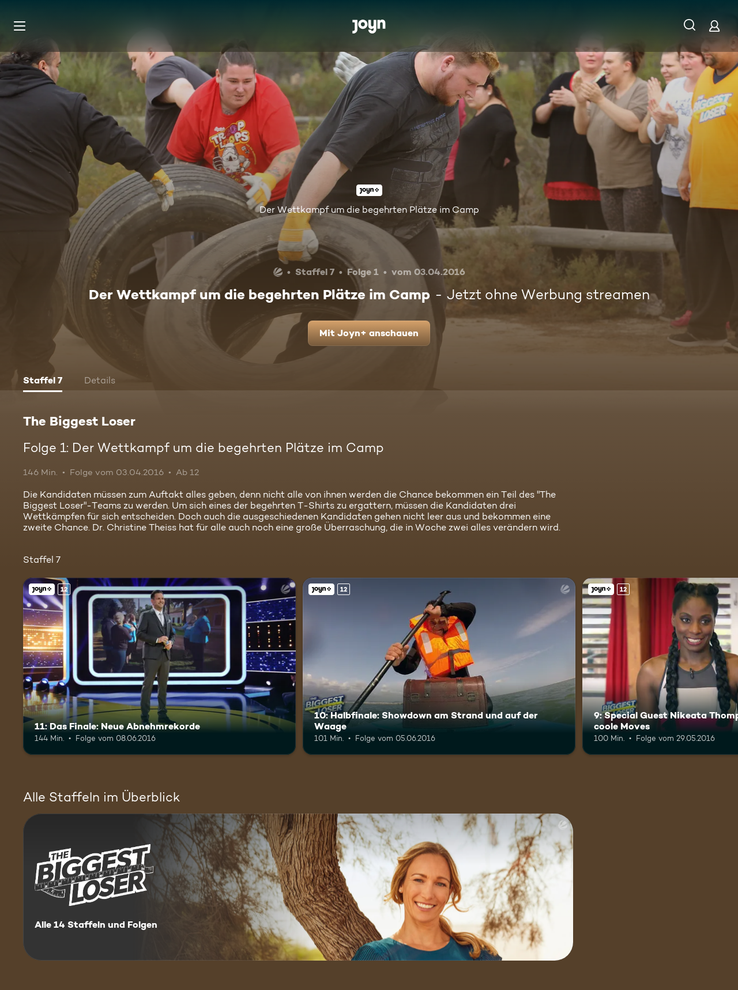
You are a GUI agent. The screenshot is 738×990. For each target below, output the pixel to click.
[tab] (43, 381)
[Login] (714, 26)
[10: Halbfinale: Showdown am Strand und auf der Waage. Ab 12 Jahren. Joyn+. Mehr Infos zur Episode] (439, 666)
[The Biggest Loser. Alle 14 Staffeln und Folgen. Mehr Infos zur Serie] (298, 887)
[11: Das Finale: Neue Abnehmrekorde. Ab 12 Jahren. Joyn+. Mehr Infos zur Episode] (159, 666)
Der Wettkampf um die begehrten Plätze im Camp (369, 209)
